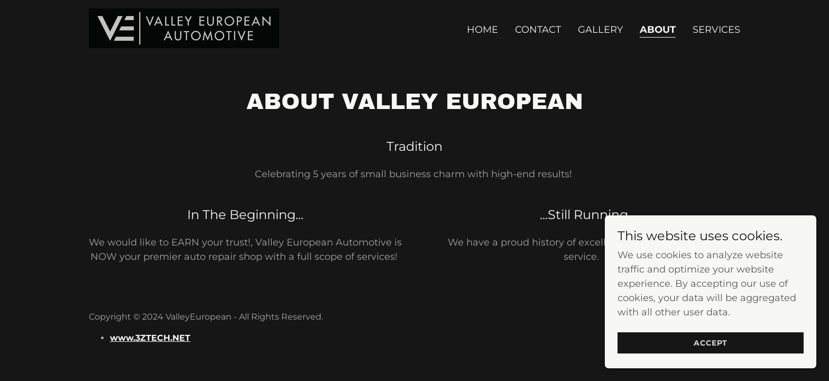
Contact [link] (538, 29)
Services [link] (716, 29)
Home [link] (482, 29)
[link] (184, 27)
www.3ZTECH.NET (150, 338)
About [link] (658, 29)
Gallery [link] (600, 29)
